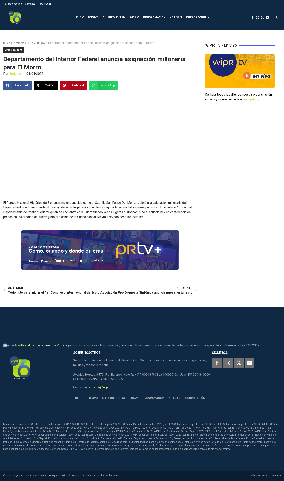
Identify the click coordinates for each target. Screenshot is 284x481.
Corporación (198, 17)
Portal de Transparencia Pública (44, 345)
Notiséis (175, 17)
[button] (276, 17)
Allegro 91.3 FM (114, 17)
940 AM (134, 17)
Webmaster (112, 475)
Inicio (80, 17)
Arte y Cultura (36, 43)
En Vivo (93, 17)
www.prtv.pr (251, 99)
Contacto (30, 3)
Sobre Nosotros (13, 3)
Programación (154, 17)
